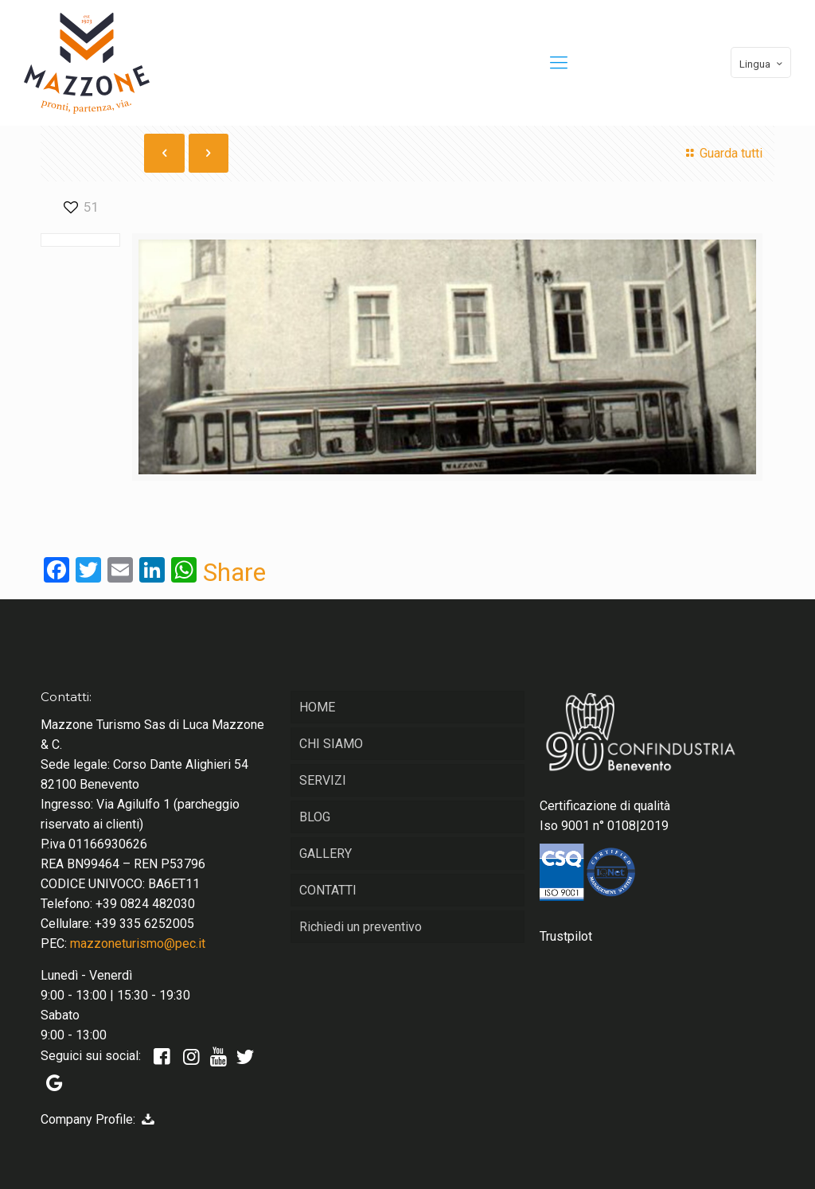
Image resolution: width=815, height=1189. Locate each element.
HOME (317, 707)
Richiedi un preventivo (360, 926)
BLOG (314, 817)
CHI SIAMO (331, 743)
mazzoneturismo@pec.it (137, 943)
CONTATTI (328, 890)
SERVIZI (322, 780)
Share (234, 572)
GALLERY (325, 853)
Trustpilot (566, 936)
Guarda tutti (721, 153)
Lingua (762, 63)
